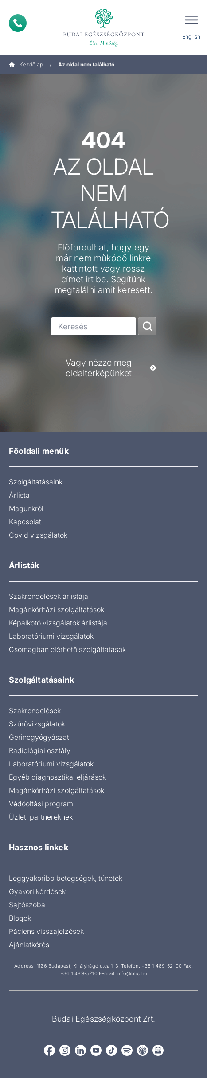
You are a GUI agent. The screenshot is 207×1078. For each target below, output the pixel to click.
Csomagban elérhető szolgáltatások (67, 649)
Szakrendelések (35, 710)
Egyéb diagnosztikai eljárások (57, 777)
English (191, 36)
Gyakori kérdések (37, 891)
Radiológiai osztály (39, 750)
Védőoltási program (41, 803)
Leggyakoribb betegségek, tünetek (65, 878)
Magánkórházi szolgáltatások (56, 609)
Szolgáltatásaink (35, 481)
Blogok (20, 918)
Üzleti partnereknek (41, 816)
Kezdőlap (26, 64)
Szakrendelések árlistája (48, 596)
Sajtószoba (27, 904)
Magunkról (26, 508)
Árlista (19, 495)
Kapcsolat (25, 521)
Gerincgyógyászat (39, 737)
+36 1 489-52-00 (161, 966)
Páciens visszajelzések (46, 931)
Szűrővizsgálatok (37, 723)
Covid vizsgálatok (38, 535)
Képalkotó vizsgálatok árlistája (58, 622)
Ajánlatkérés (29, 944)
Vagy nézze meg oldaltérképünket (111, 368)
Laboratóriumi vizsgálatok (51, 636)
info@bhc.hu (132, 973)
